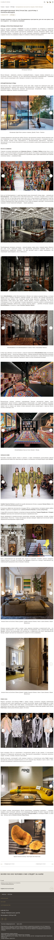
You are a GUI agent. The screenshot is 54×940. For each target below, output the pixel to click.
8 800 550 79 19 (5, 910)
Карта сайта (19, 923)
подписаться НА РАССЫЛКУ (27, 888)
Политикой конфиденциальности (7, 884)
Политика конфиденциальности (8, 923)
